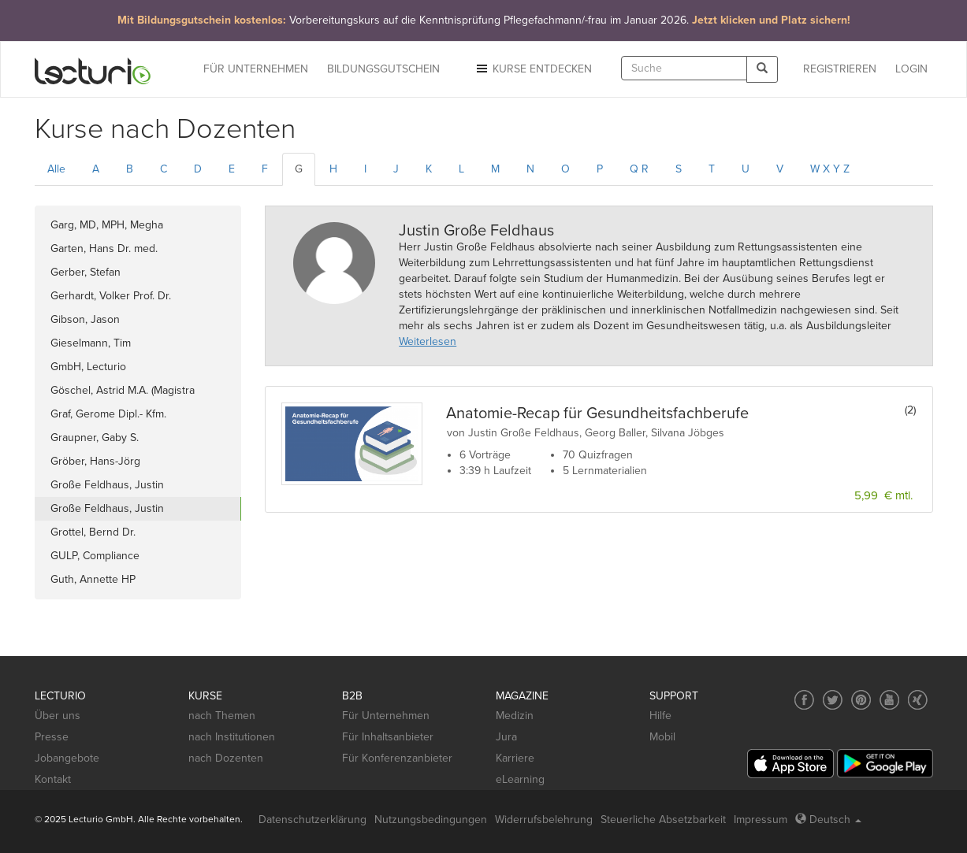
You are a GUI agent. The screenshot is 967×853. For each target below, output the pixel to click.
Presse (52, 737)
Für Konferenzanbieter (397, 758)
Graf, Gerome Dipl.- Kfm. (108, 414)
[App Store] (790, 763)
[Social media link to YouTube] (889, 700)
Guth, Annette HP (93, 579)
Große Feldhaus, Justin (107, 484)
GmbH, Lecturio (88, 366)
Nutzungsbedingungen (430, 819)
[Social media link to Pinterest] (861, 700)
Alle (56, 169)
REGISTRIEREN (839, 69)
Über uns (57, 715)
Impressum (760, 819)
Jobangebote (67, 758)
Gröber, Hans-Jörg (95, 461)
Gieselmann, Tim (90, 343)
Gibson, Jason (85, 319)
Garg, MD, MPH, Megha (106, 225)
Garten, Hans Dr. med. (104, 248)
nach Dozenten (225, 758)
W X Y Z (830, 169)
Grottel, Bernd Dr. (93, 532)
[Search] (762, 69)
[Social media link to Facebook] (804, 700)
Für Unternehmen (386, 715)
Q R (639, 169)
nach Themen (221, 715)
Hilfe (660, 715)
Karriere (515, 758)
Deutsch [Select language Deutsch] (828, 819)
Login (911, 69)
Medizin (515, 715)
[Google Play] (885, 763)
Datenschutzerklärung (312, 819)
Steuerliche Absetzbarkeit (663, 819)
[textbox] (684, 68)
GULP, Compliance (94, 555)
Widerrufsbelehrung (544, 819)
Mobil (662, 737)
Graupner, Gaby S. (94, 437)
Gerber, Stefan (85, 272)
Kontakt (53, 779)
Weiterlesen (427, 341)
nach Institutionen (231, 737)
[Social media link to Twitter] (832, 700)
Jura (506, 737)
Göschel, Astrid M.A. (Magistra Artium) (122, 393)
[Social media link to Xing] (918, 700)
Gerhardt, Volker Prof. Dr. (110, 295)
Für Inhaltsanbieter (387, 737)
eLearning (520, 779)
